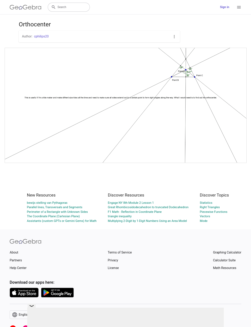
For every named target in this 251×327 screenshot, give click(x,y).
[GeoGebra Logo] (25, 7)
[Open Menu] (238, 7)
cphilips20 (41, 36)
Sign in (224, 7)
